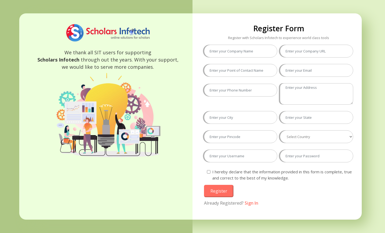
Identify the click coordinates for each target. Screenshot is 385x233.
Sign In (251, 203)
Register (218, 191)
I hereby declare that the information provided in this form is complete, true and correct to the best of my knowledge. (282, 175)
